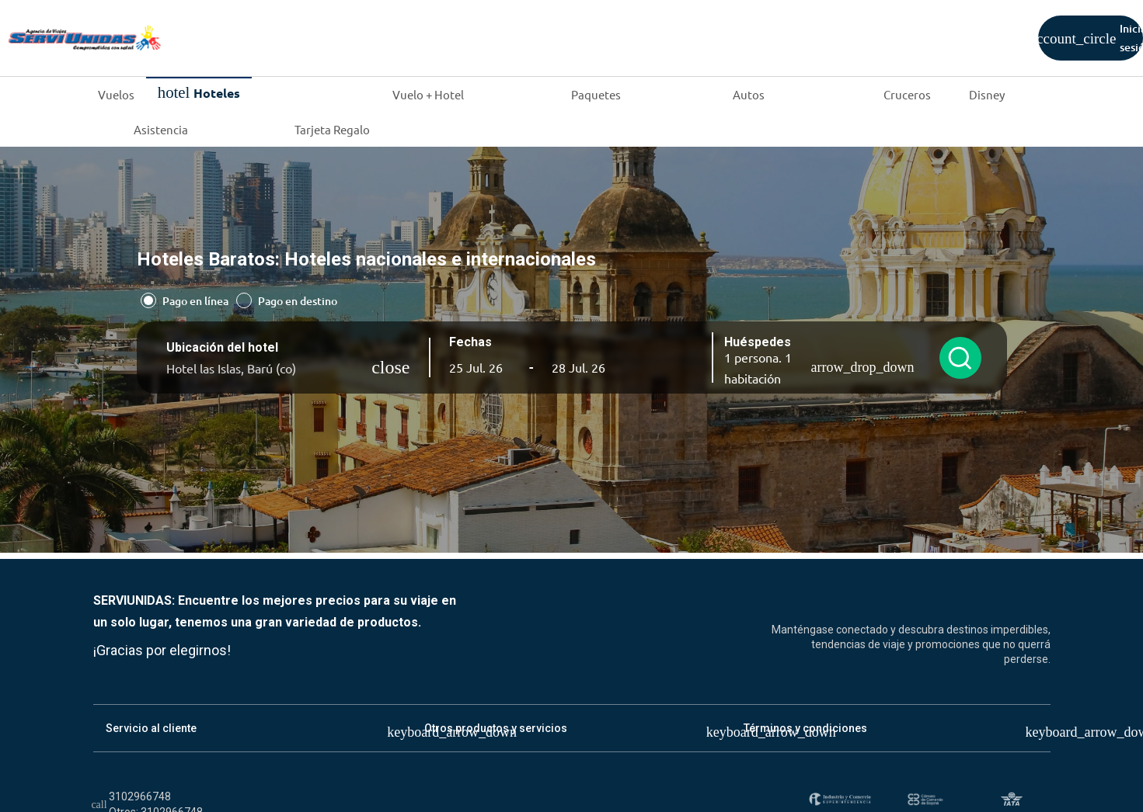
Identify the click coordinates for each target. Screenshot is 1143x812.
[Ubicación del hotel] (269, 368)
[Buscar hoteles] (960, 358)
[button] (480, 367)
